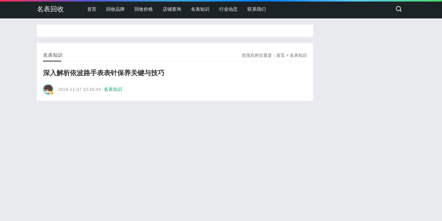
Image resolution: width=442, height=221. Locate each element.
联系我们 (256, 9)
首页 (91, 9)
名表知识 (200, 9)
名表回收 (50, 9)
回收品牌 (115, 9)
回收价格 (143, 9)
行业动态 (228, 9)
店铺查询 (172, 9)
